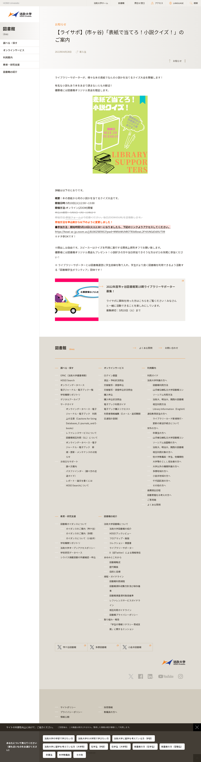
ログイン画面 (110, 375)
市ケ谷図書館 (69, 647)
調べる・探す (10, 43)
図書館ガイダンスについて (73, 524)
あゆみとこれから (113, 557)
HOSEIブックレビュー (120, 533)
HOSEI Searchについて (77, 485)
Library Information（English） (169, 409)
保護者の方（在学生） (145, 746)
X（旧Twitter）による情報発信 (125, 552)
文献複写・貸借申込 (114, 385)
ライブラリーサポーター (121, 547)
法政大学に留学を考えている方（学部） (133, 738)
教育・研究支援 (11, 64)
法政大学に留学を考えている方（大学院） (65, 746)
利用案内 (8, 57)
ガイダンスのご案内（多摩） (80, 533)
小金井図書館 (134, 647)
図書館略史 (114, 562)
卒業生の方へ (159, 432)
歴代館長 (113, 566)
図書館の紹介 (10, 71)
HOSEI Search (67, 380)
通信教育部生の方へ (157, 413)
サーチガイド (67, 404)
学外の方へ (152, 428)
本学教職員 (64, 754)
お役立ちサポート (69, 461)
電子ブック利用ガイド (115, 404)
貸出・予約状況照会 (114, 380)
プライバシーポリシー (71, 712)
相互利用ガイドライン (120, 610)
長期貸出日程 (153, 490)
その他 (79, 754)
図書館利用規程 (117, 581)
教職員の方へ (110, 712)
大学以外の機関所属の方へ (166, 466)
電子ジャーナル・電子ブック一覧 (76, 389)
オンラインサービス (13, 50)
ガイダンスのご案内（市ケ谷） (81, 528)
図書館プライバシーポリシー (123, 614)
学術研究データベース (71, 552)
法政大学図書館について (116, 524)
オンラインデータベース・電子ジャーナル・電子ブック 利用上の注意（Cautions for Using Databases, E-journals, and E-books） (81, 418)
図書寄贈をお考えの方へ (159, 495)
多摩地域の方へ (160, 471)
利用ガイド (152, 375)
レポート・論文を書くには (79, 480)
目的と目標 (114, 571)
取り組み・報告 (111, 619)
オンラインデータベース (72, 385)
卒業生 (49, 754)
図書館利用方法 (160, 385)
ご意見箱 (151, 499)
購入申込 (108, 394)
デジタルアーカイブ (70, 399)
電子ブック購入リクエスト (117, 409)
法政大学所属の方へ (157, 380)
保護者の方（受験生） (172, 746)
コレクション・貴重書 (120, 543)
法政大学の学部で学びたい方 (58, 738)
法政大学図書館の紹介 (120, 528)
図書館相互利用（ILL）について (82, 437)
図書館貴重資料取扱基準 (121, 595)
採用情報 (108, 707)
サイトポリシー (68, 707)
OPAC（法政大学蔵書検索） (74, 375)
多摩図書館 (100, 647)
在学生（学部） (98, 746)
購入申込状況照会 (113, 399)
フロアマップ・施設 (119, 538)
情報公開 (64, 716)
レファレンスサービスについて (81, 432)
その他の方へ (159, 485)
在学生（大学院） (120, 746)
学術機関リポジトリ (70, 394)
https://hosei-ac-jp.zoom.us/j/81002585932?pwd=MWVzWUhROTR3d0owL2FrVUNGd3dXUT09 (110, 231)
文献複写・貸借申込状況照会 (118, 389)
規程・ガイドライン (114, 576)
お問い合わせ (171, 347)
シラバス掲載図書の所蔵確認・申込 (78, 557)
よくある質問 (145, 347)
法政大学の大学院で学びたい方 (93, 738)
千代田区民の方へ (161, 480)
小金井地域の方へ (161, 475)
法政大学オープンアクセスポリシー (77, 547)
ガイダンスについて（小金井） (81, 538)
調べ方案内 (71, 466)
